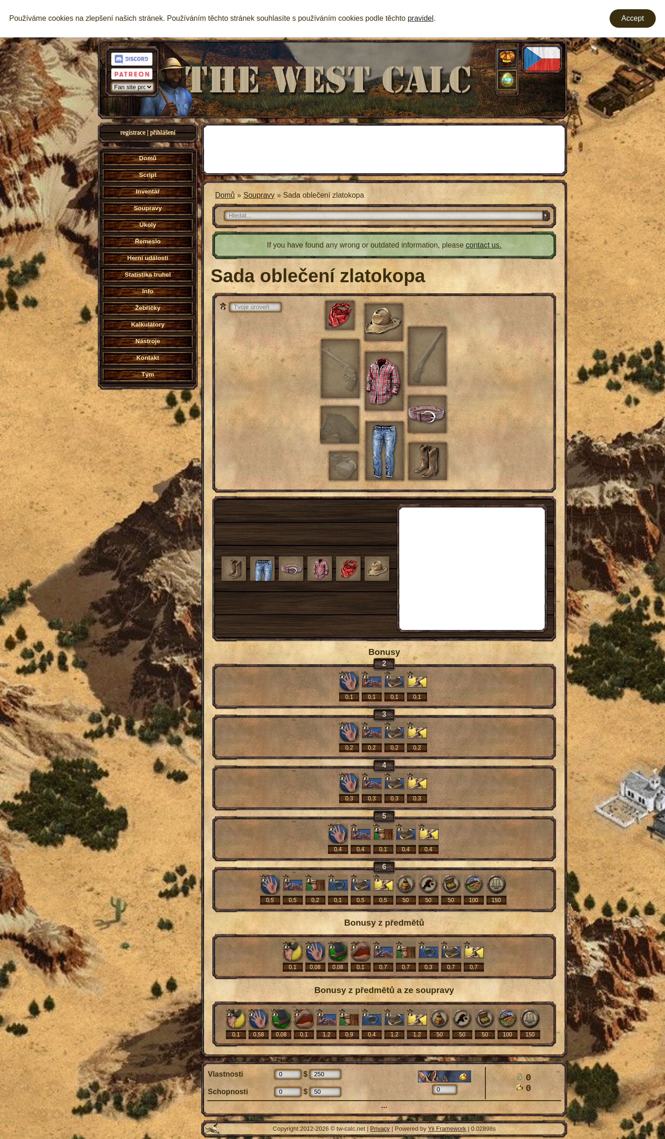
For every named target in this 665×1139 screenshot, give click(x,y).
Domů (225, 195)
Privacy (380, 1128)
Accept (633, 18)
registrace (132, 132)
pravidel (421, 18)
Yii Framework (447, 1128)
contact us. (484, 245)
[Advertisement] (384, 148)
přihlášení (162, 132)
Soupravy (259, 195)
